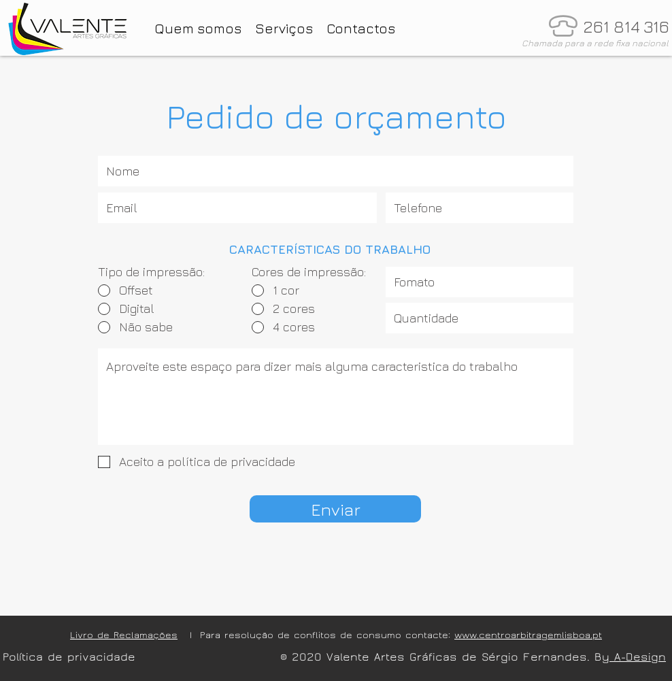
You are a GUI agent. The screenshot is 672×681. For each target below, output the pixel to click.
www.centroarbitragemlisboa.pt (528, 635)
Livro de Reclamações (124, 635)
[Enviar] (335, 508)
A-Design (637, 657)
